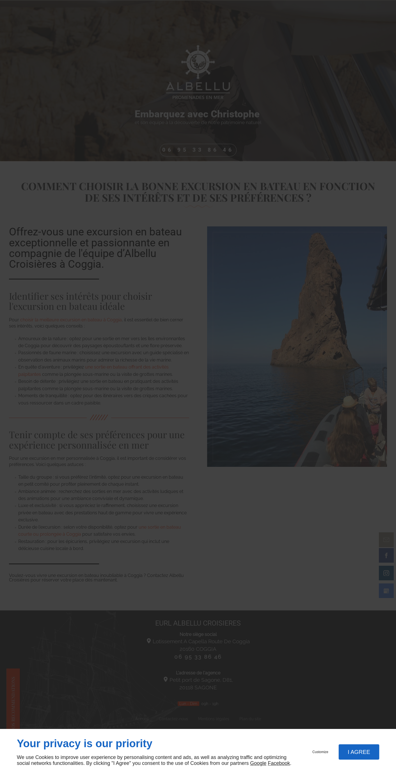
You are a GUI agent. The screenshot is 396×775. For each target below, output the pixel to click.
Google (258, 763)
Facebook (279, 763)
